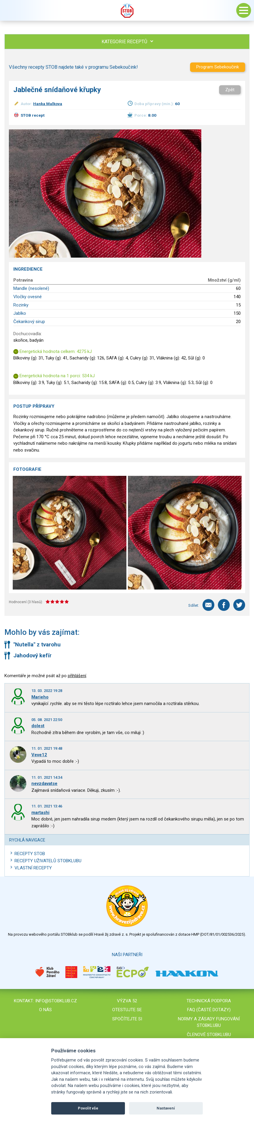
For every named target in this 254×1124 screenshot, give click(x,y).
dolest (37, 725)
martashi (40, 812)
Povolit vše (88, 1108)
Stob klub (127, 10)
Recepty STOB (30, 853)
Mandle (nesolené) (31, 288)
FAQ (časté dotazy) (209, 1009)
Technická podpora (209, 1000)
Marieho (40, 697)
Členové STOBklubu (209, 1034)
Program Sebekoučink (217, 67)
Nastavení (166, 1108)
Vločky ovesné (27, 296)
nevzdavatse (44, 783)
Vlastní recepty (33, 868)
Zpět (229, 89)
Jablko (19, 313)
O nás (45, 1009)
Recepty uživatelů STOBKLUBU (48, 860)
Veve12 (39, 754)
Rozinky (20, 305)
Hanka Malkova (47, 103)
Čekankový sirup (29, 321)
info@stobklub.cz (56, 1000)
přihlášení (77, 675)
